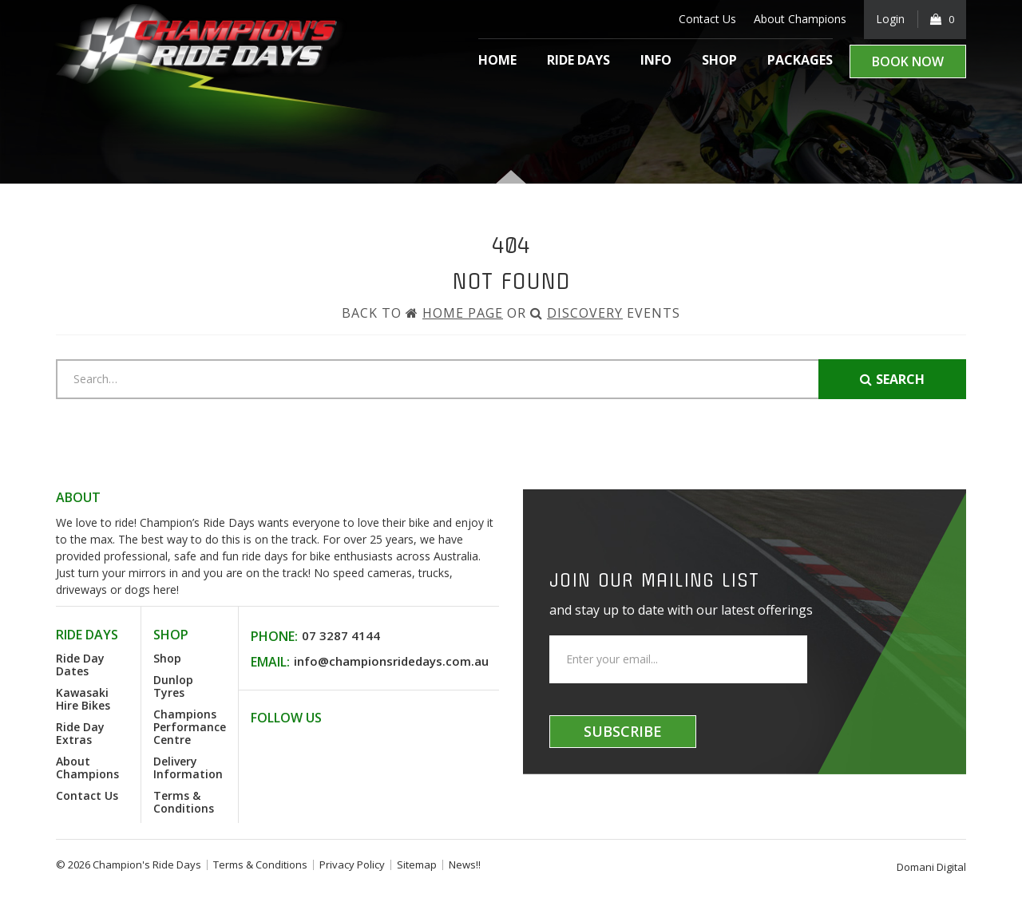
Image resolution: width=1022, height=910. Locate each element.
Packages (800, 60)
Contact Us (706, 18)
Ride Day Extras (80, 733)
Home (497, 60)
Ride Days (578, 60)
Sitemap (417, 864)
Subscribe (623, 731)
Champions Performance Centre (189, 726)
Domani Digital (931, 867)
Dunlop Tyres (173, 686)
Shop (719, 60)
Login (890, 18)
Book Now (908, 61)
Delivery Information (188, 767)
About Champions (798, 18)
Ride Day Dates (80, 665)
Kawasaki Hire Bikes (83, 699)
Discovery (585, 313)
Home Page (462, 313)
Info (655, 60)
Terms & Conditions (183, 802)
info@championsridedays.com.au (391, 661)
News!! (465, 864)
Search (892, 379)
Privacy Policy (352, 864)
